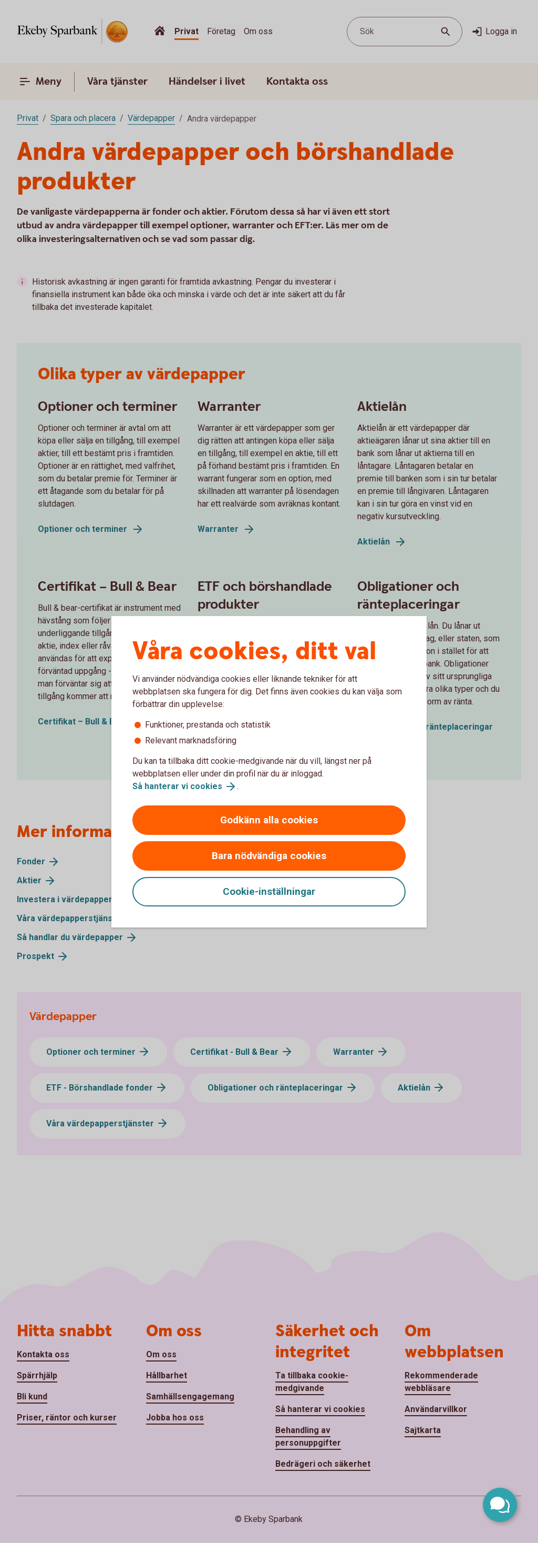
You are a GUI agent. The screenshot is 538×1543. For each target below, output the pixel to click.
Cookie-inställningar (269, 891)
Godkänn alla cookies (269, 820)
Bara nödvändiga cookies (269, 856)
